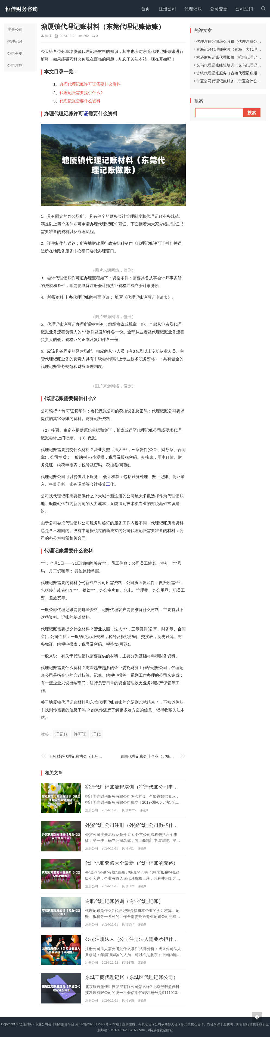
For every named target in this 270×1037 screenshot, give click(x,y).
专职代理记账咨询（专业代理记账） (124, 901)
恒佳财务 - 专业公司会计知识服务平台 (47, 1024)
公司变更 (218, 9)
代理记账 (193, 9)
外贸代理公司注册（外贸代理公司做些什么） (134, 825)
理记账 (61, 734)
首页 (145, 9)
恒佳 (48, 36)
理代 (96, 734)
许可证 (80, 734)
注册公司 (167, 9)
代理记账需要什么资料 (80, 101)
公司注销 (244, 9)
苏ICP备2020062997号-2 (93, 1024)
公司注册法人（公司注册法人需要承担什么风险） (139, 939)
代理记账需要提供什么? (81, 92)
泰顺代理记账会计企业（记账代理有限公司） (158, 756)
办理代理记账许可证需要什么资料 (90, 84)
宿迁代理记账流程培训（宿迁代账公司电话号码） (139, 787)
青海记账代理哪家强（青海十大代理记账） (231, 49)
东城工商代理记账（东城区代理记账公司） (131, 977)
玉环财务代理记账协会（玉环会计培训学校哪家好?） (94, 756)
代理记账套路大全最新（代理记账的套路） (131, 863)
